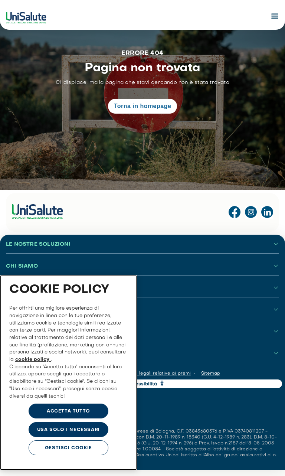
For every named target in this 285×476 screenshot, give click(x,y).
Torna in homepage (142, 106)
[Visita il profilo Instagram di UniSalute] (251, 212)
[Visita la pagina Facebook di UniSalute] (234, 212)
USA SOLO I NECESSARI (68, 430)
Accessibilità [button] (142, 384)
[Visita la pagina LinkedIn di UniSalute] (267, 212)
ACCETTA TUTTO (68, 411)
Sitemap (210, 373)
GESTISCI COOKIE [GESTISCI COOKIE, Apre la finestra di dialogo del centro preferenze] (68, 448)
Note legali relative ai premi (159, 373)
